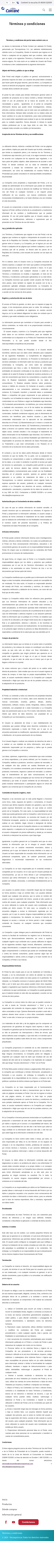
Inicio (4, 1499)
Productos (7, 1504)
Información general (11, 1514)
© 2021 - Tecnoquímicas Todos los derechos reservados (25, 1537)
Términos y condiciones (12, 1533)
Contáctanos (28, 1522)
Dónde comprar (9, 1509)
